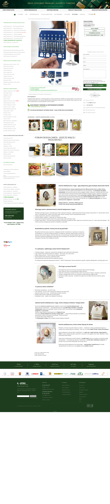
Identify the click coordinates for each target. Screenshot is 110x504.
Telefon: (84, 65)
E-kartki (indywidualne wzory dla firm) (11, 54)
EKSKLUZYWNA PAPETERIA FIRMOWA (14, 135)
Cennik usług (81, 387)
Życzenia (75, 14)
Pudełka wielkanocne (8, 201)
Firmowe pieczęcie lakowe (9, 156)
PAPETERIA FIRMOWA (52, 10)
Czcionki (67, 14)
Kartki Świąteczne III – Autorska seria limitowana (14, 30)
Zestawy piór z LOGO (8, 110)
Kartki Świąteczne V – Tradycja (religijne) (12, 34)
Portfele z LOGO (7, 114)
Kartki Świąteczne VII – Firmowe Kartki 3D (13, 38)
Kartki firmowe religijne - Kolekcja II (11, 189)
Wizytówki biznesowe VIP (9, 142)
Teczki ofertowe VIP (8, 138)
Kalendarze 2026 (7, 80)
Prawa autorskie (82, 396)
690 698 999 (90, 105)
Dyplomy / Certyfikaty (8, 152)
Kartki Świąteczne (65, 387)
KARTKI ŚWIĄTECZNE (8, 10)
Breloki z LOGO (7, 96)
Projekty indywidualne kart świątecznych (12, 40)
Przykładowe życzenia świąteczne (11, 169)
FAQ (26, 14)
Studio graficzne (46, 14)
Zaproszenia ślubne (7, 164)
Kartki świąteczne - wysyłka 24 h (10, 42)
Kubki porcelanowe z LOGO (10, 100)
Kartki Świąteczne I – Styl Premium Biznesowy (13, 26)
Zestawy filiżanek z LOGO (9, 130)
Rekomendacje (34, 14)
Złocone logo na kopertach (9, 148)
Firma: (84, 58)
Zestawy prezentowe (8, 68)
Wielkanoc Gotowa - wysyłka (11, 199)
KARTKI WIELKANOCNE (30, 10)
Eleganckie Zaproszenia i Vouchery (11, 140)
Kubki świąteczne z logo (8, 78)
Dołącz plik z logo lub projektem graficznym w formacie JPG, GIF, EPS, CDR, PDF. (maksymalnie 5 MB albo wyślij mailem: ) (94, 81)
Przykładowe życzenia (94, 33)
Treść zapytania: (86, 69)
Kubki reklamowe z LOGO (9, 102)
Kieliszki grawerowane (8, 122)
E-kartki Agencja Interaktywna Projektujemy (13, 203)
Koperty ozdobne (7, 158)
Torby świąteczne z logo (8, 74)
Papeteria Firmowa (66, 390)
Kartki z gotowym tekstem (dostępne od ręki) (13, 50)
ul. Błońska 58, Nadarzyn (47, 397)
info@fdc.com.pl (94, 82)
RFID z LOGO (6, 98)
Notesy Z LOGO (7, 144)
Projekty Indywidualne (66, 394)
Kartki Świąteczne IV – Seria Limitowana (14, 32)
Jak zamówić (58, 14)
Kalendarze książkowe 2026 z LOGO (11, 82)
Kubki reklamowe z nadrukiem (10, 120)
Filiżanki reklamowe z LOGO (9, 128)
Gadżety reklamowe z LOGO (11, 91)
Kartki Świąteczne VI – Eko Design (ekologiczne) (14, 36)
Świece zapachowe (7, 72)
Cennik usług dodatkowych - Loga (94, 35)
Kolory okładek (6, 171)
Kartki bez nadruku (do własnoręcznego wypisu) (14, 52)
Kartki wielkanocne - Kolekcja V (10, 195)
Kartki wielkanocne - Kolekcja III (10, 191)
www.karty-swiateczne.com (47, 306)
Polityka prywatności (83, 394)
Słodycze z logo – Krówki (9, 106)
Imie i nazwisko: (86, 54)
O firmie (20, 14)
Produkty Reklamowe (66, 392)
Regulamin (81, 392)
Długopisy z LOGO (7, 94)
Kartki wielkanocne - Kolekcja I (10, 187)
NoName (55, 411)
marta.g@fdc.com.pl (46, 395)
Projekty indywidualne (8, 197)
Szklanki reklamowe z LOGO (9, 124)
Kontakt (82, 14)
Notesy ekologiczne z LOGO (9, 116)
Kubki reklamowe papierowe (9, 108)
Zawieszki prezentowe (8, 66)
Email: (84, 61)
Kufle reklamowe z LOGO (9, 126)
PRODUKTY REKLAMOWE (75, 10)
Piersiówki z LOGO (7, 92)
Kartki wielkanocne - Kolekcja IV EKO (11, 193)
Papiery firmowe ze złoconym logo (11, 150)
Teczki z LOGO (6, 118)
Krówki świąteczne (7, 70)
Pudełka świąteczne (7, 76)
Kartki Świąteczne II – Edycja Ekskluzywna (12, 28)
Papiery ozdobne (7, 154)
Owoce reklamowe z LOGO (9, 104)
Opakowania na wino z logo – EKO (11, 64)
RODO (80, 399)
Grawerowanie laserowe (9, 178)
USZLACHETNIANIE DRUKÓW (99, 10)
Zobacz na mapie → (46, 399)
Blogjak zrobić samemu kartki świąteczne (11, 176)
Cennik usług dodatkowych (9, 173)
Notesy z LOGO (7, 84)
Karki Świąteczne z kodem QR (10, 56)
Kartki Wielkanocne (66, 385)
